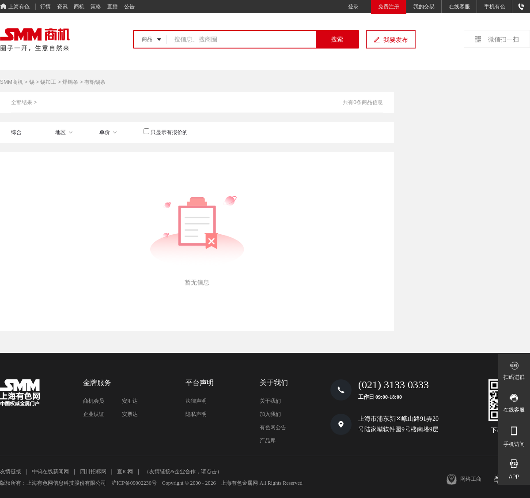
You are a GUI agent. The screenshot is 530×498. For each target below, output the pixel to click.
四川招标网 (93, 471)
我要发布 (395, 39)
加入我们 (270, 414)
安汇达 (130, 401)
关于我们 (270, 401)
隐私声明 (196, 414)
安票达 (130, 414)
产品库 (268, 441)
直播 (112, 7)
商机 (79, 7)
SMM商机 (11, 82)
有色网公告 (273, 427)
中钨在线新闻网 (50, 471)
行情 (45, 7)
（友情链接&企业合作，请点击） (183, 471)
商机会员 (93, 401)
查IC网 (125, 471)
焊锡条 (70, 82)
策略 (96, 7)
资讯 (62, 7)
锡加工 (48, 82)
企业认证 (93, 414)
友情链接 (10, 471)
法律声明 (196, 401)
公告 (129, 7)
